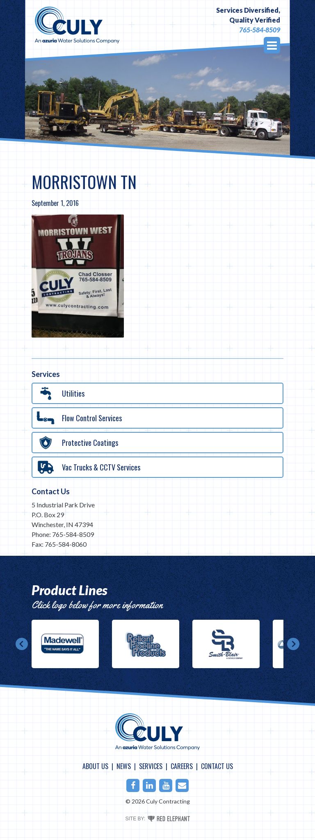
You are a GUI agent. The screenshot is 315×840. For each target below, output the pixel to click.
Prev (21, 644)
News (123, 766)
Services (150, 766)
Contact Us (51, 491)
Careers (182, 766)
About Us (95, 766)
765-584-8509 (259, 30)
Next (293, 644)
